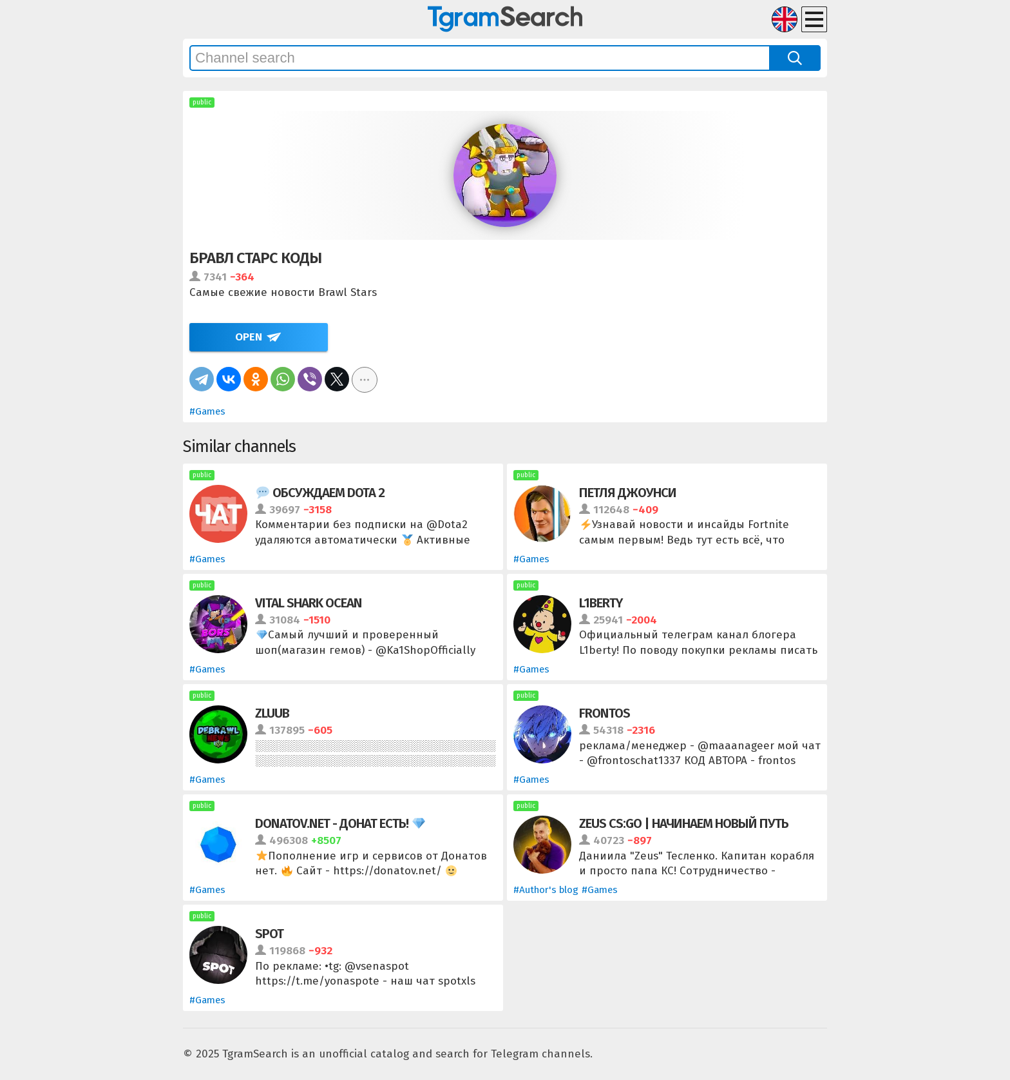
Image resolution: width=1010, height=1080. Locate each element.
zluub (272, 713)
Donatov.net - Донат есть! (340, 823)
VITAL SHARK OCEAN (308, 603)
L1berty (600, 603)
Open (248, 337)
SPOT (269, 933)
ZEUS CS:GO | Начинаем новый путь (683, 823)
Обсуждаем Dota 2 (320, 492)
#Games (207, 411)
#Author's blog (545, 890)
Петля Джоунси (627, 492)
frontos (604, 713)
